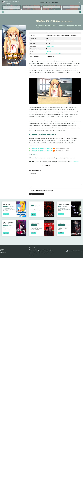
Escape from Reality (63, 204)
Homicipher (61, 223)
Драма (59, 206)
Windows (52, 46)
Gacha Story (51, 6)
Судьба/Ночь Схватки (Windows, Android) (11, 7)
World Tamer (71, 6)
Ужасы (32, 205)
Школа (61, 53)
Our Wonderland (31, 6)
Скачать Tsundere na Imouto (41, 148)
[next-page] (80, 12)
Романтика (48, 51)
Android (48, 46)
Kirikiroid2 (75, 161)
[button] (80, 2)
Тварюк (33, 204)
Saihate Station (35, 223)
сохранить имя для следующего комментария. (42, 190)
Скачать (33, 214)
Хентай (58, 53)
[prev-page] (3, 12)
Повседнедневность (51, 53)
